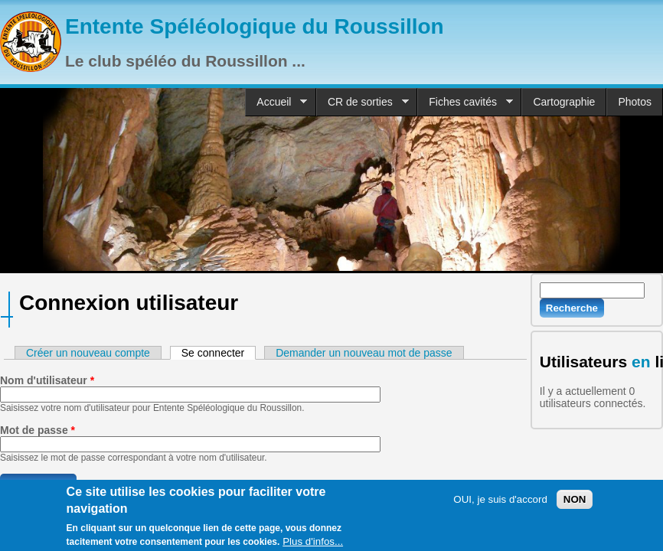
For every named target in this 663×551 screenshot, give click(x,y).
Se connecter (218, 353)
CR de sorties (362, 102)
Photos (635, 102)
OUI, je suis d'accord (500, 501)
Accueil (276, 102)
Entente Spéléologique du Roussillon (254, 26)
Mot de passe (37, 430)
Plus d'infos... (313, 544)
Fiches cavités (465, 102)
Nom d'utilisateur (47, 380)
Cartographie (564, 102)
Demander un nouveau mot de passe (364, 353)
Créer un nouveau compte (88, 353)
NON (574, 501)
